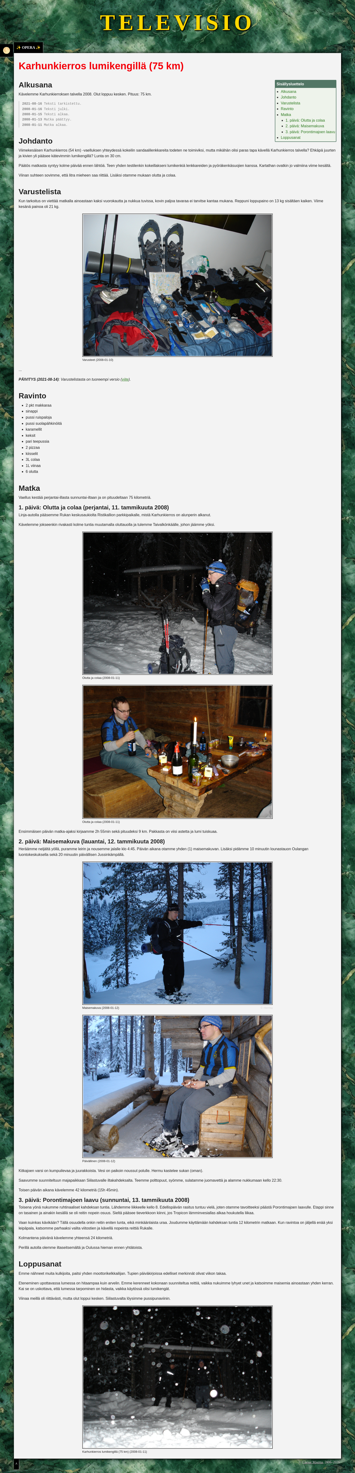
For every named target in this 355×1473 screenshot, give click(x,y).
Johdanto (288, 97)
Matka (286, 115)
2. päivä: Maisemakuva (304, 126)
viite (125, 379)
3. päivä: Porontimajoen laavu (310, 132)
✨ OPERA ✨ (28, 47)
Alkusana (288, 92)
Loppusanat (291, 138)
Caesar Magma (312, 1462)
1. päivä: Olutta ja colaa (305, 120)
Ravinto (287, 109)
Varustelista (290, 103)
